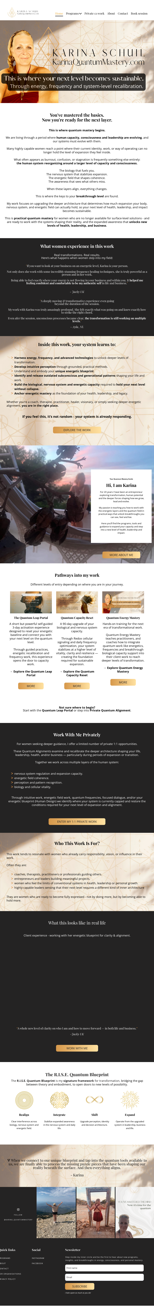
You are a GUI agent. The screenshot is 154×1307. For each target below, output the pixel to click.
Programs (74, 13)
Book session (139, 13)
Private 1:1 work (94, 13)
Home (59, 13)
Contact (123, 13)
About (111, 13)
